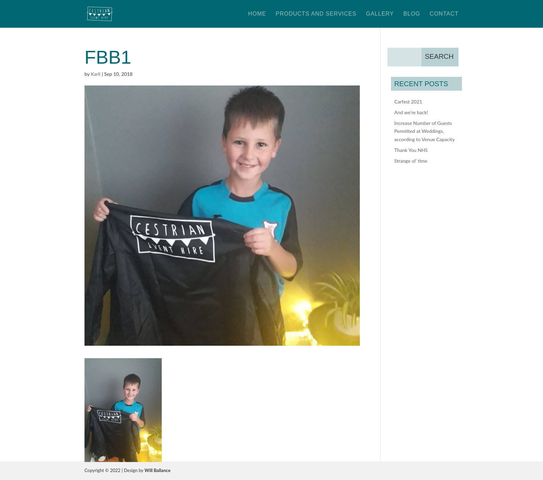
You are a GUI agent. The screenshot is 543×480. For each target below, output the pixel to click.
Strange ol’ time (410, 161)
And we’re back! (411, 112)
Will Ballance (157, 470)
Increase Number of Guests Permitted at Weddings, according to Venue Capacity (424, 131)
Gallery (380, 14)
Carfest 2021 (408, 102)
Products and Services (316, 14)
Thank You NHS (411, 150)
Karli (95, 74)
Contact (444, 14)
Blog (411, 14)
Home (257, 14)
